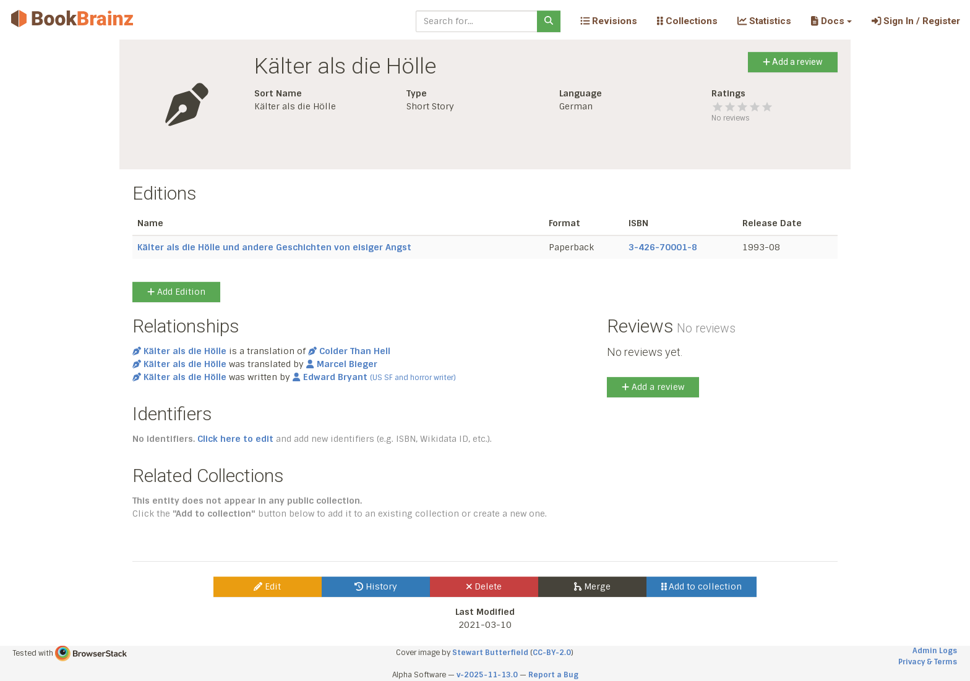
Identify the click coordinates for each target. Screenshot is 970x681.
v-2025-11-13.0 (487, 675)
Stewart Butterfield (490, 653)
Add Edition (176, 291)
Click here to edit (235, 438)
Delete (484, 586)
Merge (592, 586)
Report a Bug (553, 675)
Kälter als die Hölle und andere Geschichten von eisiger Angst (274, 247)
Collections (687, 21)
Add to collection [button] (701, 586)
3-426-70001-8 (663, 247)
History (375, 586)
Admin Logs (934, 651)
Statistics (764, 21)
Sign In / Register (916, 21)
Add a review (793, 62)
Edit (267, 586)
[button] (831, 21)
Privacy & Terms (927, 662)
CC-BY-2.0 (552, 653)
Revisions (608, 21)
